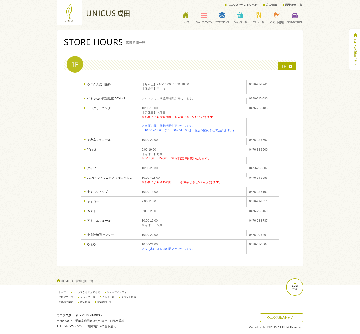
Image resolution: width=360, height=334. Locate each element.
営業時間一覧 (104, 302)
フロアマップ (66, 297)
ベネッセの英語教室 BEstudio (106, 98)
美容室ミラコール (99, 140)
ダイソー (93, 168)
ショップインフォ (117, 292)
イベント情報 (128, 297)
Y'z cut (91, 149)
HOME (65, 281)
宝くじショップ (97, 192)
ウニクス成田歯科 (99, 84)
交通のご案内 (66, 302)
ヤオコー (93, 201)
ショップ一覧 (87, 297)
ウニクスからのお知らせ (86, 292)
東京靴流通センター (100, 234)
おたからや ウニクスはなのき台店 (109, 177)
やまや (91, 244)
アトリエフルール (99, 220)
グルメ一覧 (108, 297)
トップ (62, 292)
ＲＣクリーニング (99, 108)
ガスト (91, 211)
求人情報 (85, 302)
